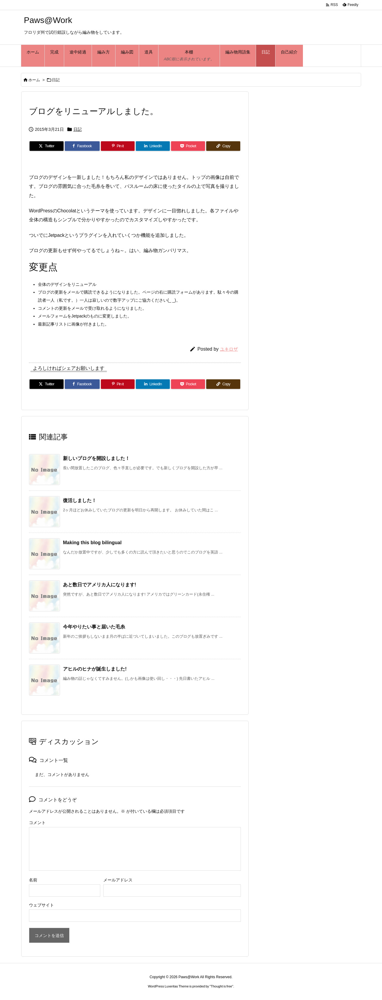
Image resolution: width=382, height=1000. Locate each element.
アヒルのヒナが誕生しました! (95, 668)
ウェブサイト (41, 905)
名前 (33, 880)
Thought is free (221, 986)
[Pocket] (188, 146)
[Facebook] (82, 146)
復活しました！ (79, 500)
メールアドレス (118, 880)
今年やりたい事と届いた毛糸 (94, 626)
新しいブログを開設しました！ (96, 458)
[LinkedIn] (153, 146)
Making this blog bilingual (92, 542)
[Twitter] (47, 146)
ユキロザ (229, 349)
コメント (37, 822)
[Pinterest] (118, 146)
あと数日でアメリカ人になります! (99, 584)
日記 (56, 80)
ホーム (34, 80)
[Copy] (223, 146)
